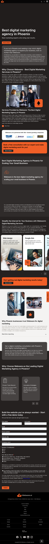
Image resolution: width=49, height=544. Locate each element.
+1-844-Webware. (37, 499)
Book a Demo (6, 42)
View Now (6, 126)
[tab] (24, 334)
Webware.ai (24, 542)
